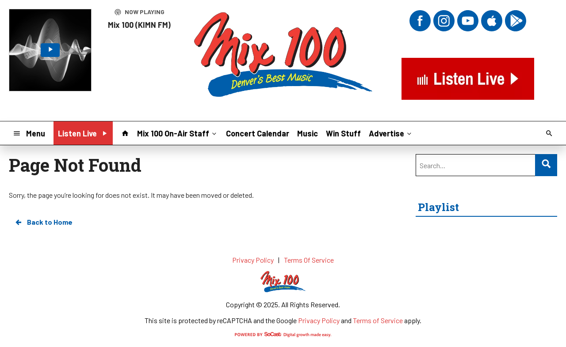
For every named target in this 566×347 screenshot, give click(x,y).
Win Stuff (343, 133)
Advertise (391, 133)
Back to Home (43, 222)
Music (307, 133)
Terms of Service (378, 320)
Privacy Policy (319, 320)
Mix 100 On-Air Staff (177, 133)
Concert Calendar (257, 133)
